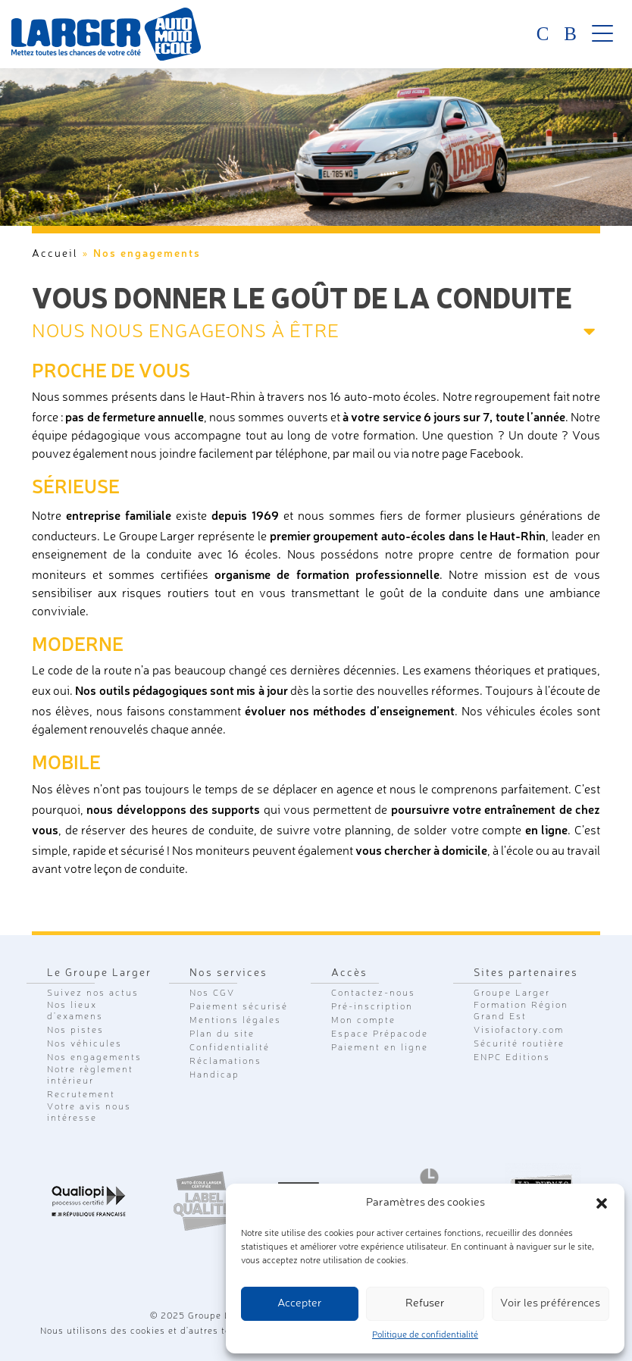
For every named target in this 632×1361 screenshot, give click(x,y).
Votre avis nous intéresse (89, 1113)
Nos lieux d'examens (75, 1011)
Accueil (55, 254)
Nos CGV (212, 993)
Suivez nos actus (93, 993)
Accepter (299, 1303)
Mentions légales (235, 1020)
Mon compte (363, 1020)
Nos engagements (94, 1057)
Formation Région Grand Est (521, 1011)
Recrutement (81, 1095)
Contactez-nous (373, 993)
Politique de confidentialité (425, 1335)
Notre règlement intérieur (90, 1075)
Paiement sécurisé (238, 1007)
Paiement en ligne (379, 1048)
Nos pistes (75, 1030)
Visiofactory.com (519, 1030)
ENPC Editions (512, 1057)
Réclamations (225, 1061)
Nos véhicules (84, 1044)
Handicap (214, 1075)
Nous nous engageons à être (185, 332)
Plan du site (222, 1034)
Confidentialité (229, 1048)
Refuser (425, 1303)
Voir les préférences (550, 1303)
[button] (601, 1203)
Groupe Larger (512, 993)
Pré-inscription (372, 1007)
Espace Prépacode (379, 1034)
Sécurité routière (519, 1044)
